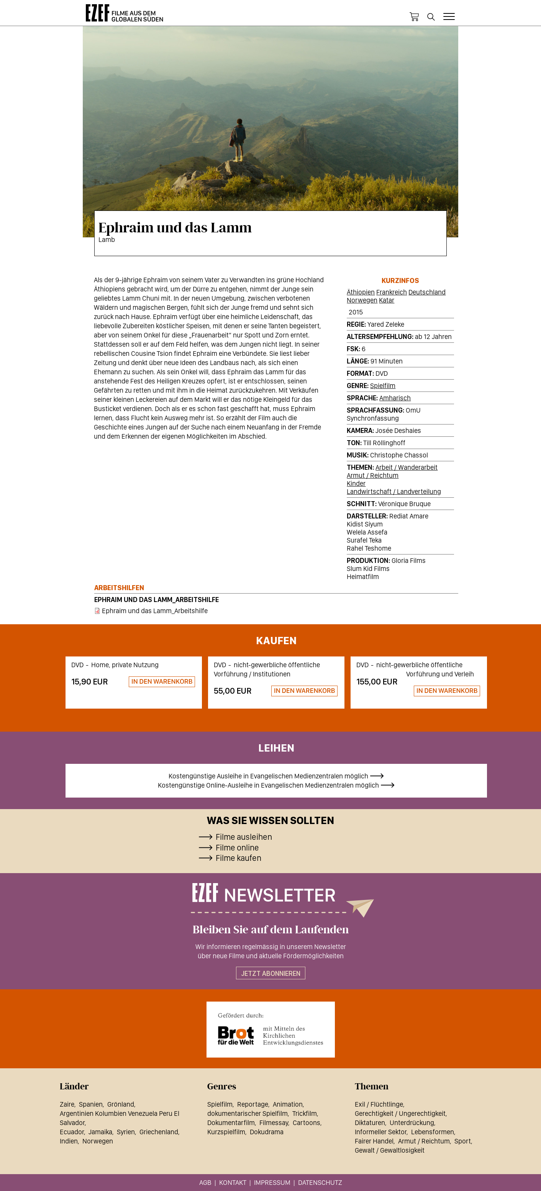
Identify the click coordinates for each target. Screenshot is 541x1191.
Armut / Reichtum (372, 475)
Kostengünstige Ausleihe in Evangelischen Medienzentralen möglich (268, 776)
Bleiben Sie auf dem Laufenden (271, 930)
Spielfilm (382, 386)
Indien (69, 1141)
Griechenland (158, 1132)
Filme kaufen (238, 858)
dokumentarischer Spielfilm (247, 1113)
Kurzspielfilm (226, 1132)
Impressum (272, 1182)
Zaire (67, 1104)
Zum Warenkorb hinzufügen (158, 682)
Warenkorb (414, 16)
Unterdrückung (412, 1123)
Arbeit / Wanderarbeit (406, 467)
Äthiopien (361, 292)
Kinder (356, 483)
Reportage (252, 1104)
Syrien (126, 1132)
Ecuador (72, 1132)
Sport (462, 1141)
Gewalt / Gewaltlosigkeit (390, 1150)
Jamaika (100, 1132)
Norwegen (362, 300)
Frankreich (391, 292)
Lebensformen (432, 1132)
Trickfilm (304, 1113)
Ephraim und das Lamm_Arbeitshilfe (156, 600)
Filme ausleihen (244, 837)
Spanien (91, 1104)
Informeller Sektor (381, 1132)
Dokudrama (267, 1132)
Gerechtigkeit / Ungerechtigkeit (400, 1113)
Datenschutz (320, 1182)
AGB (205, 1182)
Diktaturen (370, 1123)
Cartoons (306, 1123)
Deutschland (427, 292)
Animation (288, 1104)
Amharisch (395, 398)
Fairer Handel (374, 1141)
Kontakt (232, 1182)
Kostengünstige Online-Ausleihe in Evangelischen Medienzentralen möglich (268, 785)
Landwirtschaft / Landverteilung (394, 491)
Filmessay (273, 1123)
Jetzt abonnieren (270, 973)
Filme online (237, 847)
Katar (386, 300)
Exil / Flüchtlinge (379, 1104)
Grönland (120, 1104)
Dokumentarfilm (231, 1123)
